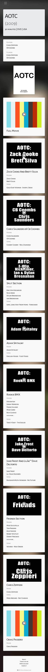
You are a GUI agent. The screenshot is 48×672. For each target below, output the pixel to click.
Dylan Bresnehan (14, 296)
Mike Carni (11, 410)
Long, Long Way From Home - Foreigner (22, 305)
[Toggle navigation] (5, 3)
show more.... (11, 415)
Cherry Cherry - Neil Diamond (19, 245)
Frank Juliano (12, 407)
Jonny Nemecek (13, 404)
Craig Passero (12, 646)
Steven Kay (11, 402)
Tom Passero (11, 528)
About (24, 659)
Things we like (24, 661)
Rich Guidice (11, 413)
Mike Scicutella (13, 525)
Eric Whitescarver (14, 290)
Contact (24, 666)
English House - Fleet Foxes (17, 356)
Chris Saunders (13, 236)
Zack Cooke (11, 179)
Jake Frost (11, 471)
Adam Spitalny (12, 350)
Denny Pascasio (13, 537)
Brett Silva (11, 181)
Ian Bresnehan (12, 298)
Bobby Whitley (13, 534)
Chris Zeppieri (12, 45)
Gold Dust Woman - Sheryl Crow (20, 188)
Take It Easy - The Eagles (16, 423)
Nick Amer (11, 293)
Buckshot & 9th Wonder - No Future (21, 480)
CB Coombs (10, 48)
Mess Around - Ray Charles (17, 598)
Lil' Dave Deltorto (14, 474)
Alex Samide (11, 531)
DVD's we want (24, 663)
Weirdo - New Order (15, 547)
